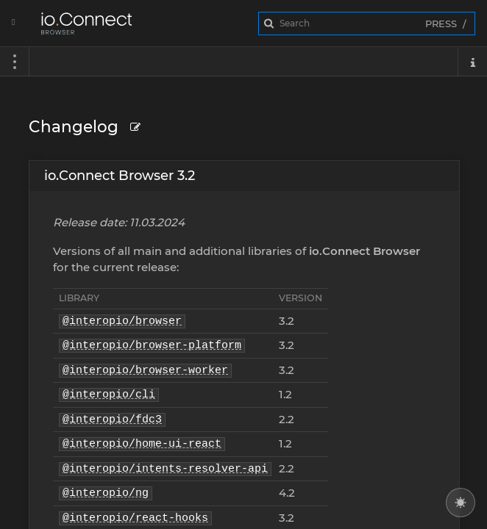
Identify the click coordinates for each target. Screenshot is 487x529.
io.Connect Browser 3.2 (119, 176)
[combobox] (366, 23)
